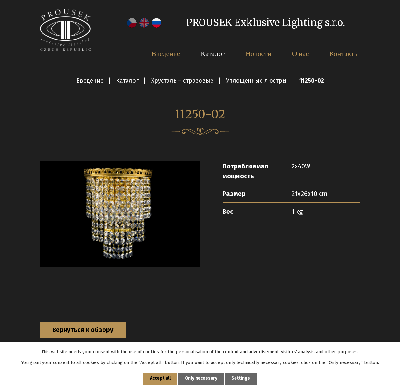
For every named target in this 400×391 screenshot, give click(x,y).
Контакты (344, 53)
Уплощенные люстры (256, 80)
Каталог (127, 80)
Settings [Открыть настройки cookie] (241, 378)
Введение (89, 80)
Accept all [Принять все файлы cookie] (160, 378)
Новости (259, 53)
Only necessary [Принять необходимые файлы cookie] (201, 378)
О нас (300, 53)
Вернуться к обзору (83, 330)
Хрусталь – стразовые (182, 80)
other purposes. (341, 351)
